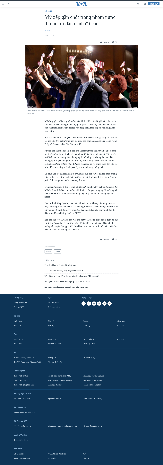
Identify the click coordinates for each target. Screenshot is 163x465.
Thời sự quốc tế (54, 307)
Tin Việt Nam (53, 302)
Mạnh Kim (18, 339)
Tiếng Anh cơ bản (21, 376)
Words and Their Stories (92, 380)
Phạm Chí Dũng (54, 343)
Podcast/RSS (19, 307)
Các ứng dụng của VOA (92, 426)
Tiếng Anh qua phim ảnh (24, 385)
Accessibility (53, 458)
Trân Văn (120, 339)
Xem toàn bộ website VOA (25, 412)
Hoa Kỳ (51, 325)
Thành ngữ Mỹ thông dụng (93, 376)
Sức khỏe (120, 325)
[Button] (104, 42)
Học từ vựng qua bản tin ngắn (60, 380)
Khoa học (121, 321)
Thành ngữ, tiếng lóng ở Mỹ (59, 376)
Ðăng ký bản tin (20, 302)
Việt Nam (18, 321)
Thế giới (17, 325)
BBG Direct (18, 454)
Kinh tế (86, 321)
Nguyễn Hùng (53, 339)
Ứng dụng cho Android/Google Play (62, 426)
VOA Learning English (92, 385)
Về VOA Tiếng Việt (22, 398)
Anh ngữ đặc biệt (55, 385)
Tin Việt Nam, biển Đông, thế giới (27, 362)
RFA (84, 454)
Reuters (48, 30)
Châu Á (51, 321)
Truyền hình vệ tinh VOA (24, 357)
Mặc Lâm (18, 343)
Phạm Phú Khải (89, 339)
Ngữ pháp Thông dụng (23, 380)
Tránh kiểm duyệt (21, 440)
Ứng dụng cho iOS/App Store (26, 426)
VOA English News (22, 458)
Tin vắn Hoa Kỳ (89, 357)
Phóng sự (52, 357)
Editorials (86, 458)
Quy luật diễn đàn (55, 398)
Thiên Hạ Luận (89, 343)
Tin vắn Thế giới (55, 362)
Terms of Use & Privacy (92, 398)
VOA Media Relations (57, 454)
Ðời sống (48, 11)
